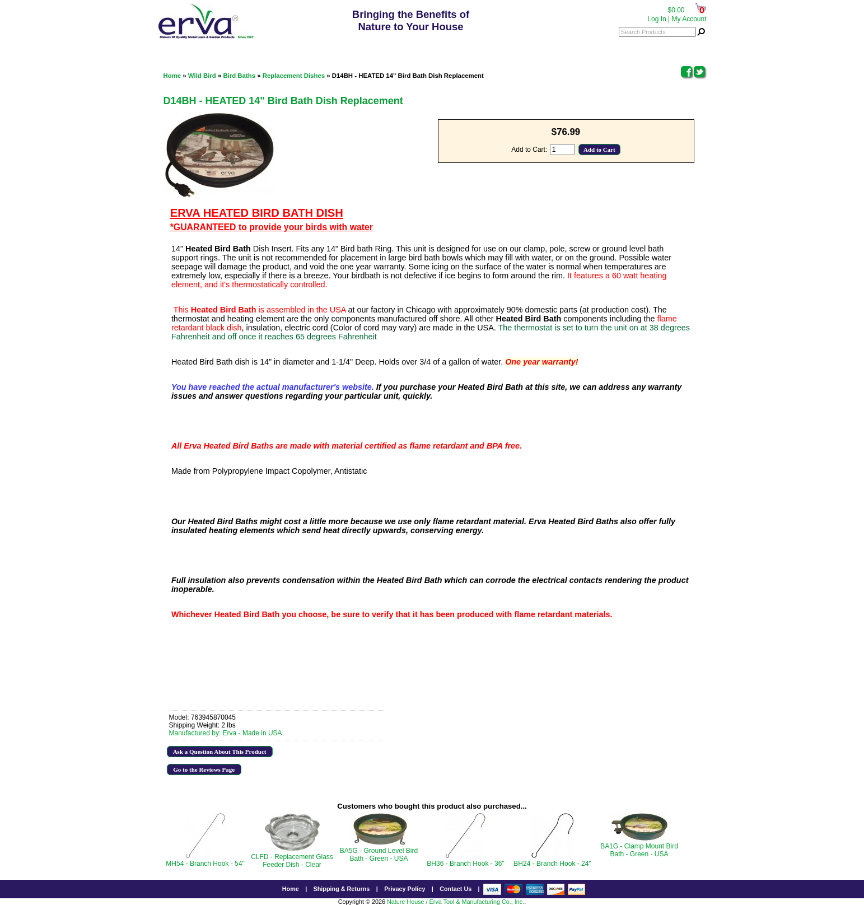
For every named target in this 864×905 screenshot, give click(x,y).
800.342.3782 (413, 48)
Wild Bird (202, 75)
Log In (656, 19)
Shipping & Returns (342, 888)
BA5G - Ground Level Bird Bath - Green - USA (379, 854)
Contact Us (455, 888)
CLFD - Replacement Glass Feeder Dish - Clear (292, 861)
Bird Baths (239, 75)
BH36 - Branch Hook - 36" (465, 863)
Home (172, 75)
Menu (689, 48)
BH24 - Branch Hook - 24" (552, 863)
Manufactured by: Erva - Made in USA (225, 733)
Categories (183, 48)
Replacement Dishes (294, 75)
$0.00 (675, 10)
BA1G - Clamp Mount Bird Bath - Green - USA (639, 850)
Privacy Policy (404, 888)
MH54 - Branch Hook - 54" (205, 863)
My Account (688, 19)
